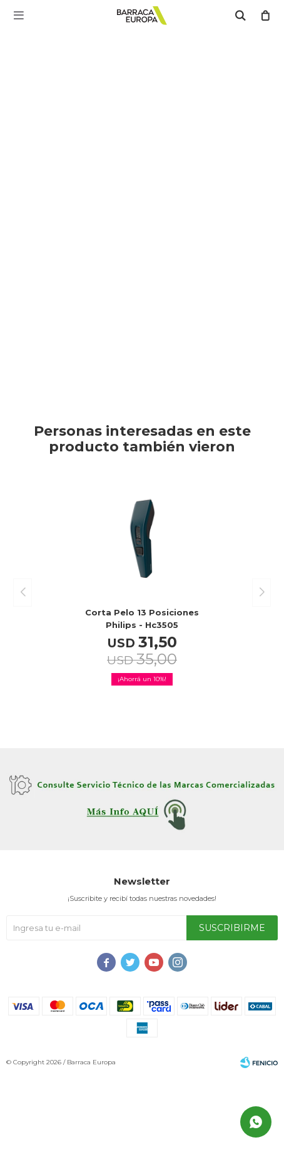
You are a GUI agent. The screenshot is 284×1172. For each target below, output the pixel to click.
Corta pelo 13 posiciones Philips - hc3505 (142, 618)
